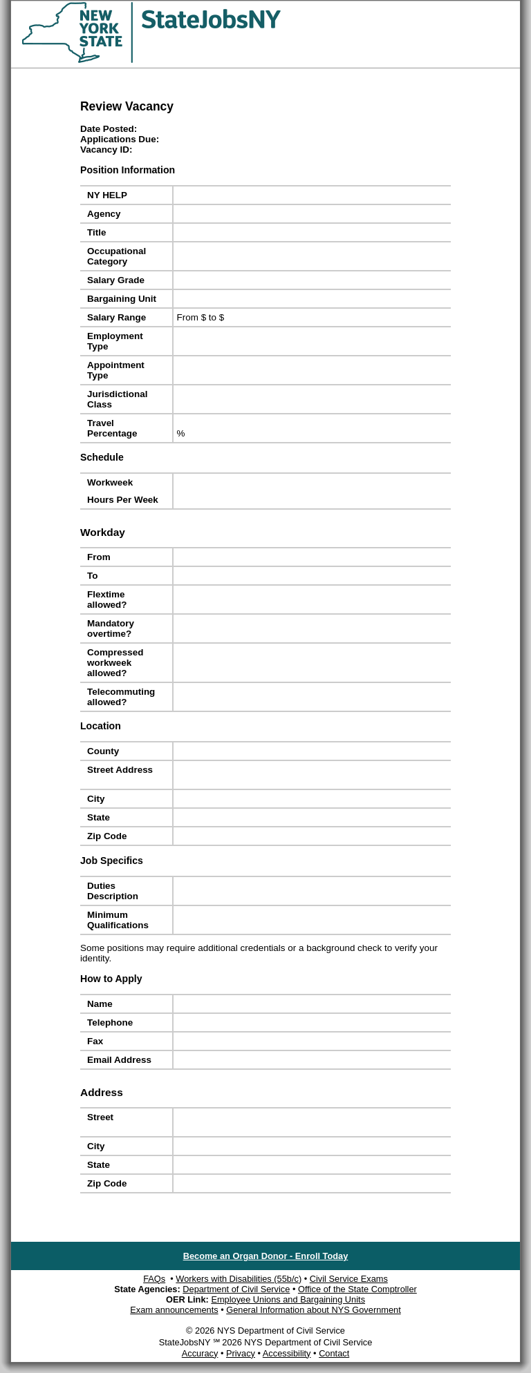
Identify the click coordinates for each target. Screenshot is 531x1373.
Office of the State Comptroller (357, 1289)
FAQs (154, 1279)
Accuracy (200, 1353)
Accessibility (287, 1353)
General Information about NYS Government (313, 1310)
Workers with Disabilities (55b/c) (238, 1279)
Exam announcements (174, 1310)
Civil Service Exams (349, 1279)
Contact (334, 1353)
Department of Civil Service (236, 1289)
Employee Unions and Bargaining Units (288, 1299)
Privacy (240, 1353)
